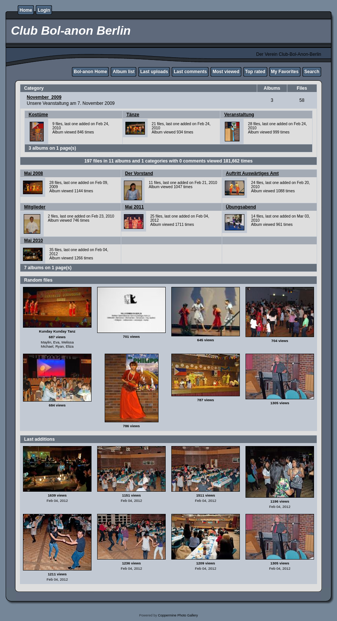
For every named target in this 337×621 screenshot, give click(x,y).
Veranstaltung (239, 114)
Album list (123, 71)
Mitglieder (35, 207)
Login (44, 10)
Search (311, 71)
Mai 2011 (134, 207)
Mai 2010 (33, 240)
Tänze (133, 114)
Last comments (190, 71)
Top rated (255, 71)
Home (26, 10)
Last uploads (154, 71)
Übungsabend (241, 207)
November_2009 (44, 97)
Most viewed (225, 71)
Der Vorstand (139, 173)
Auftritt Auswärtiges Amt (252, 173)
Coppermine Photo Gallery (178, 615)
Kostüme (38, 114)
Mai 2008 (33, 173)
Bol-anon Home (90, 71)
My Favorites (285, 71)
